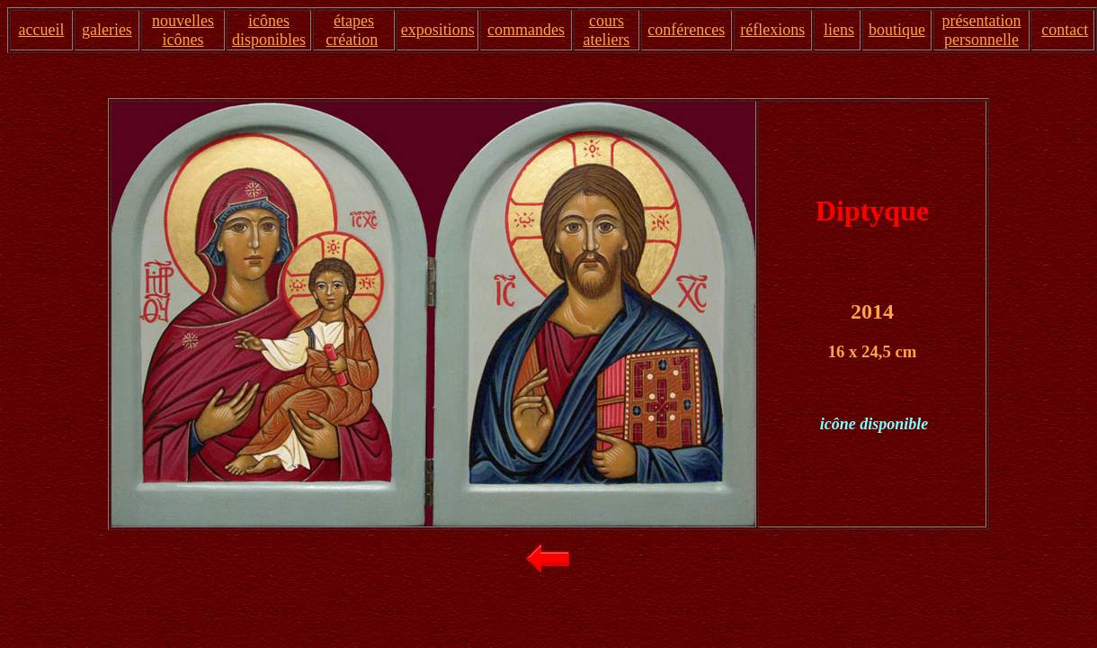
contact (1064, 30)
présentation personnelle (981, 30)
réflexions (772, 30)
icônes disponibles (269, 30)
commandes (526, 30)
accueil (41, 30)
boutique (897, 30)
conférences (686, 30)
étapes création (352, 30)
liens (839, 30)
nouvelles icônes (183, 30)
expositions (438, 30)
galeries (107, 30)
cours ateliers (606, 30)
